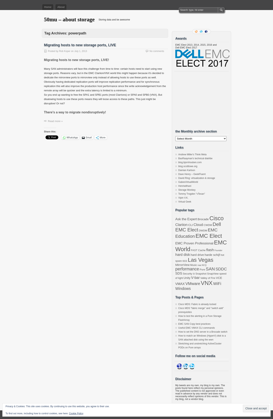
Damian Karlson (186, 170)
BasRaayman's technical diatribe (195, 158)
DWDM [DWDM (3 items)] (203, 230)
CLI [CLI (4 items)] (190, 225)
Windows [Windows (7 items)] (183, 288)
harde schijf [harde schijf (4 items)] (212, 254)
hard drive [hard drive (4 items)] (197, 254)
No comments (157, 51)
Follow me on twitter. (201, 31)
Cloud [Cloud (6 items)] (198, 225)
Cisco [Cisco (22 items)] (216, 218)
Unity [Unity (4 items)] (187, 277)
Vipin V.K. (183, 197)
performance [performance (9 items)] (187, 269)
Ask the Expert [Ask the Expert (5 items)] (186, 219)
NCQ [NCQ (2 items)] (204, 265)
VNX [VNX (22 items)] (206, 283)
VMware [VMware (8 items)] (192, 283)
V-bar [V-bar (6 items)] (195, 278)
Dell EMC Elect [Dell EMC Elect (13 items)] (198, 227)
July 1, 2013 (80, 51)
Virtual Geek (184, 201)
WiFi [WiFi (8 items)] (217, 283)
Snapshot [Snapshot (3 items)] (200, 273)
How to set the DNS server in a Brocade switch (202, 331)
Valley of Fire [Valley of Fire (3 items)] (207, 278)
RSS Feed (197, 31)
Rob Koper (64, 51)
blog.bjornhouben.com (190, 162)
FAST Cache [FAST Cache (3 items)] (198, 250)
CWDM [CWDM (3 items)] (208, 225)
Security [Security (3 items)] (187, 273)
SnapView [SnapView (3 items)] (213, 273)
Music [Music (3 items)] (193, 265)
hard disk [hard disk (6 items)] (182, 255)
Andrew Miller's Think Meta (192, 154)
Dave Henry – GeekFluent (192, 174)
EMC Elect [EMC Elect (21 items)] (208, 236)
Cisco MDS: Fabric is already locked (197, 304)
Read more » (55, 121)
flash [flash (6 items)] (210, 250)
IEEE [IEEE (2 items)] (184, 261)
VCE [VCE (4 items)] (219, 277)
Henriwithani (184, 186)
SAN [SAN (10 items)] (210, 268)
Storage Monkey (186, 190)
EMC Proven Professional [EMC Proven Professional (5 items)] (194, 243)
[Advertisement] (204, 100)
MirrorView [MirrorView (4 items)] (182, 264)
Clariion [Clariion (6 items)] (181, 225)
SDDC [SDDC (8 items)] (221, 269)
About (61, 7)
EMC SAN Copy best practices (194, 324)
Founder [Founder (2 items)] (218, 250)
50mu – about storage (69, 19)
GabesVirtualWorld (188, 182)
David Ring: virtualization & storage (196, 178)
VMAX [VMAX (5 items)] (180, 284)
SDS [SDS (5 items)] (178, 273)
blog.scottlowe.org (187, 166)
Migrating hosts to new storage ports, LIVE (80, 45)
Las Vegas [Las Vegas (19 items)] (200, 260)
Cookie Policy (76, 413)
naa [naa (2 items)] (199, 265)
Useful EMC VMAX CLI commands (196, 328)
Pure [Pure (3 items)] (202, 269)
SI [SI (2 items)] (194, 274)
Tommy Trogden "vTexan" (191, 193)
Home (47, 7)
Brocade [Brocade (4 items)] (203, 219)
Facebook (206, 31)
